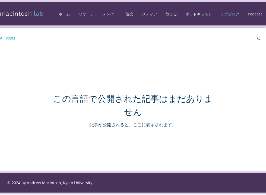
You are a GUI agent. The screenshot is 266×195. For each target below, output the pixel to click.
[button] (259, 39)
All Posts (7, 38)
